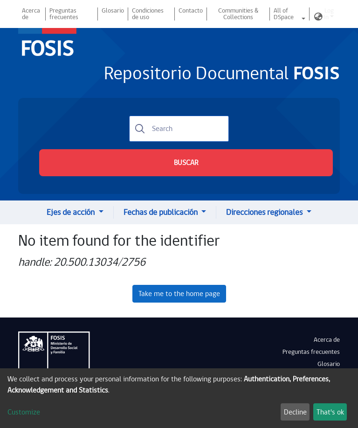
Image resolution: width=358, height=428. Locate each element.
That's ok (330, 412)
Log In (329, 14)
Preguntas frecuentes (63, 14)
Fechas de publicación (162, 212)
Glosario (113, 10)
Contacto (191, 10)
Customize (23, 412)
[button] (318, 17)
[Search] (179, 129)
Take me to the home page (179, 294)
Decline (295, 412)
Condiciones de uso (148, 14)
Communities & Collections (238, 14)
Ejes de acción (71, 212)
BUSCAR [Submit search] (186, 163)
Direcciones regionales (265, 212)
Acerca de (31, 14)
